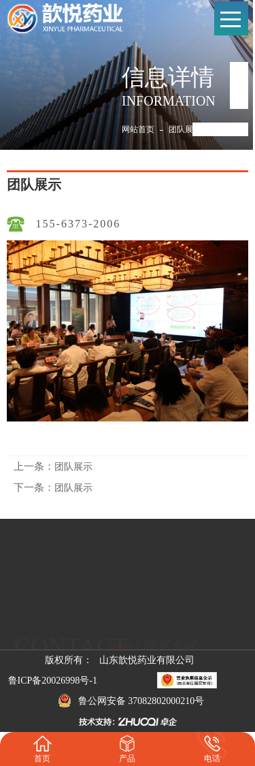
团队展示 (185, 129)
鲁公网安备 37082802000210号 (131, 700)
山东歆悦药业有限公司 (146, 660)
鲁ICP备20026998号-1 (52, 680)
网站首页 (138, 129)
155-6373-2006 (78, 223)
